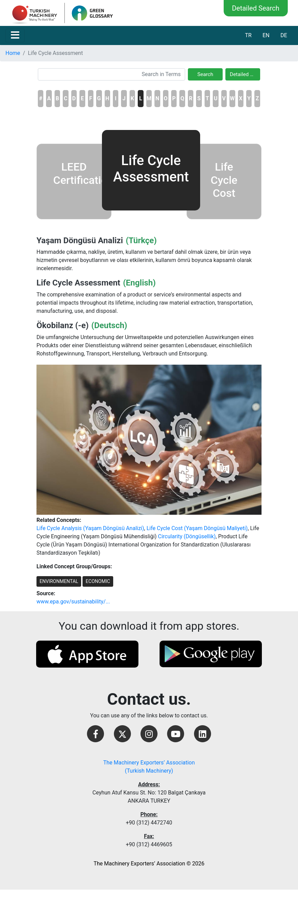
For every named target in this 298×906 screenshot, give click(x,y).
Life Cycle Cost (224, 180)
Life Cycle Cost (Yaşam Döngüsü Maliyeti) (197, 528)
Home (12, 53)
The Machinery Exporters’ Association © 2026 (148, 863)
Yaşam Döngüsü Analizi (79, 240)
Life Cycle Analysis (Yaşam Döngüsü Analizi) (90, 528)
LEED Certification (83, 173)
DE (283, 35)
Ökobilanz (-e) (62, 325)
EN (266, 35)
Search (205, 74)
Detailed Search (255, 8)
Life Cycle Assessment (78, 283)
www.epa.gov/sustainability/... (73, 601)
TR (248, 35)
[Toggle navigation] (15, 35)
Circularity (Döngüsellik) (186, 536)
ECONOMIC (98, 581)
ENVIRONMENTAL (59, 581)
